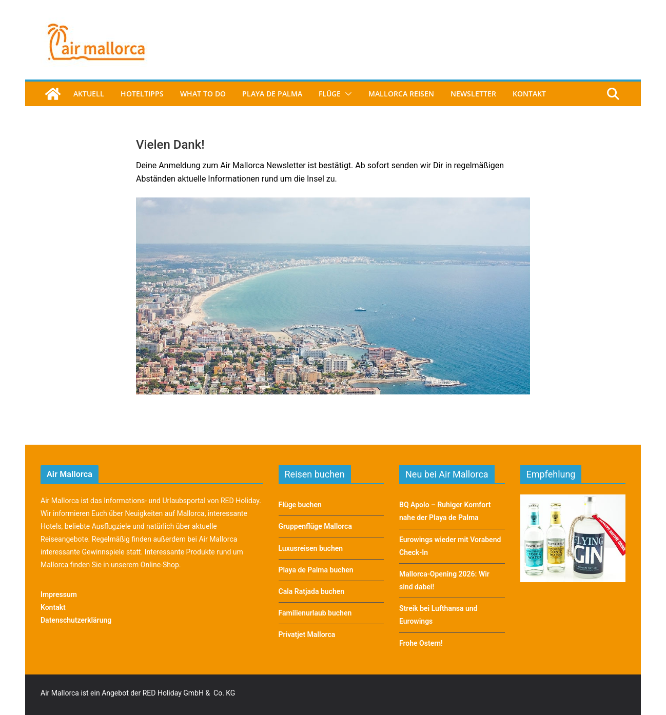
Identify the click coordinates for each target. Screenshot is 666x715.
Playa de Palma (272, 93)
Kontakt (529, 93)
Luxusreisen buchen (311, 548)
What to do (203, 93)
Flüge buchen (300, 505)
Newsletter (473, 93)
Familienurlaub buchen (315, 613)
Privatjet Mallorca (307, 634)
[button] (346, 94)
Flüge (330, 93)
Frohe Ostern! (421, 643)
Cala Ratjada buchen (312, 591)
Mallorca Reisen (401, 93)
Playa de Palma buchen (316, 570)
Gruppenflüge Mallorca (315, 526)
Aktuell (88, 93)
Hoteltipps (142, 93)
